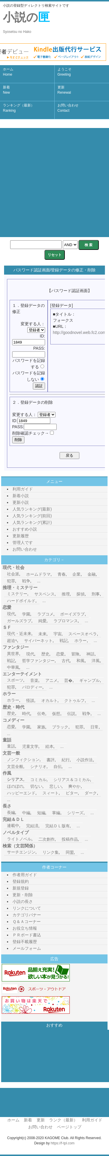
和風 (80, 660)
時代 (26, 713)
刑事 (96, 594)
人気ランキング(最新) (32, 509)
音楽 (34, 680)
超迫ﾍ (12, 640)
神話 (90, 654)
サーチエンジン (21, 852)
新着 (6, 90)
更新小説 (20, 502)
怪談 (30, 700)
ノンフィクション (23, 759)
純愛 (42, 620)
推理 (66, 594)
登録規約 (20, 881)
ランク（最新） (63, 1120)
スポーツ (15, 680)
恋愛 (60, 654)
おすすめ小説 (24, 529)
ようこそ (65, 72)
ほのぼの (15, 786)
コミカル (38, 779)
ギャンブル (89, 680)
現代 (11, 613)
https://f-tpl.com (62, 1143)
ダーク (91, 793)
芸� (68, 680)
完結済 (32, 826)
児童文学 (30, 746)
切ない (36, 786)
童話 (11, 746)
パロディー (32, 687)
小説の (26, 22)
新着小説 (20, 495)
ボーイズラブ (72, 614)
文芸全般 (15, 766)
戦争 (26, 581)
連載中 (13, 825)
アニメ (51, 680)
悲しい (55, 786)
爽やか (74, 786)
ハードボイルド (21, 600)
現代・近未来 (19, 633)
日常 (94, 727)
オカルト (49, 700)
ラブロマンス (65, 620)
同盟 (70, 852)
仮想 (56, 713)
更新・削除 (22, 894)
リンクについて (26, 908)
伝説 (71, 713)
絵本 (49, 746)
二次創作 (46, 839)
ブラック (60, 727)
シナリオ (38, 766)
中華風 (13, 667)
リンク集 (50, 852)
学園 (26, 614)
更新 (64, 90)
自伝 (57, 766)
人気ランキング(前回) (32, 515)
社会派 (13, 574)
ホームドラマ (38, 574)
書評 (51, 759)
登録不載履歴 (24, 941)
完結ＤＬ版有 (57, 826)
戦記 (64, 640)
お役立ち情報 (24, 928)
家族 (41, 727)
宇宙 (57, 634)
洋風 (96, 660)
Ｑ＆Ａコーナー (26, 921)
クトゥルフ (74, 700)
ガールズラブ (19, 620)
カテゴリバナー (26, 915)
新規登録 (20, 888)
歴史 (45, 654)
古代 (66, 660)
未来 (42, 634)
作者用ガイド (24, 874)
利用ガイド (22, 489)
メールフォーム (26, 948)
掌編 (56, 812)
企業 (76, 574)
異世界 (13, 653)
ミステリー (17, 593)
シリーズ (75, 812)
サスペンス (44, 594)
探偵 (80, 594)
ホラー (80, 640)
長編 (11, 812)
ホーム (8, 72)
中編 (26, 812)
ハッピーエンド (21, 793)
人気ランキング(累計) (32, 522)
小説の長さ (22, 901)
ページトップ (69, 1127)
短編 (41, 812)
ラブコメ (45, 614)
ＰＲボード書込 (26, 935)
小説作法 (84, 759)
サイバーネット (38, 640)
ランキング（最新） (18, 108)
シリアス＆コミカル (71, 779)
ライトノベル (19, 839)
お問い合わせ (68, 108)
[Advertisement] (54, 182)
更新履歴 (20, 535)
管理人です (22, 542)
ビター (72, 793)
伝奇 (41, 713)
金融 (91, 574)
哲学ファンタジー (38, 660)
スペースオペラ (82, 634)
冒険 (75, 654)
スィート (50, 793)
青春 (62, 574)
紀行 (66, 759)
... (39, 581)
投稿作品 (70, 839)
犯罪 (11, 581)
